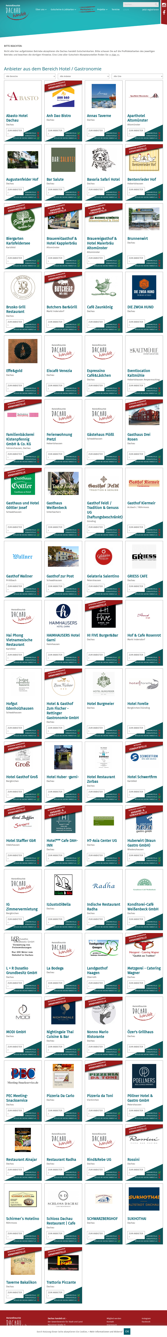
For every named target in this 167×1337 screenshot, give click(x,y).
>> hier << (114, 54)
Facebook (146, 1321)
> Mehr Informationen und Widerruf (105, 1331)
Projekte (102, 9)
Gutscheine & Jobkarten (63, 9)
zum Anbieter (15, 132)
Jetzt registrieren (150, 9)
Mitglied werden (114, 1318)
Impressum (112, 1325)
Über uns (41, 9)
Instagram (146, 1318)
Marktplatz (86, 9)
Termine (116, 9)
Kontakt (110, 1321)
